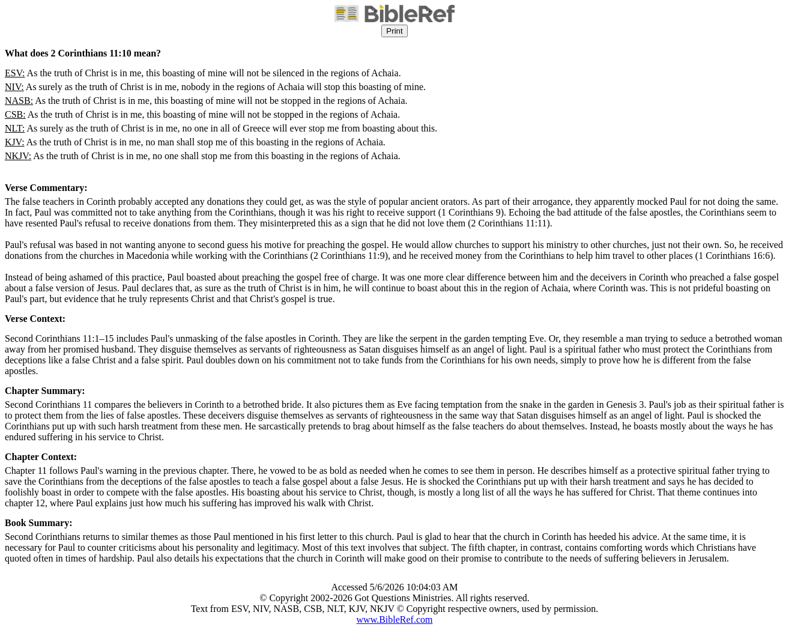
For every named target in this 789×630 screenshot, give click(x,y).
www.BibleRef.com (395, 619)
